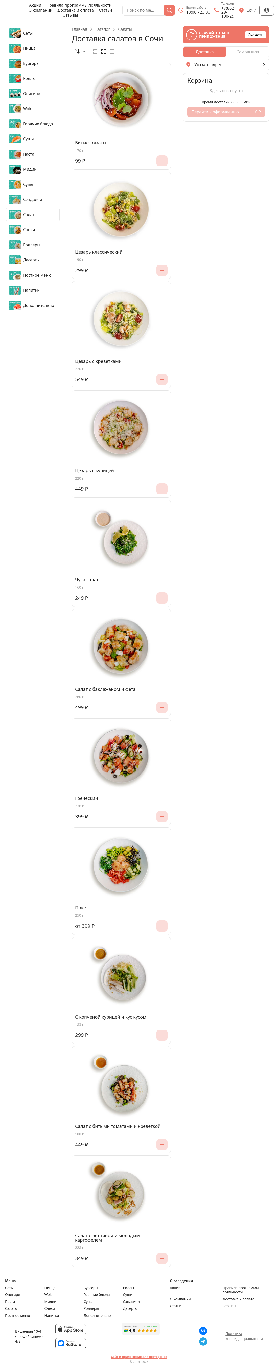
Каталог (102, 29)
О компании (41, 10)
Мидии (50, 1301)
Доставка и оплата (76, 10)
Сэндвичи (131, 1301)
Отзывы (70, 15)
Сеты (9, 1288)
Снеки (49, 1308)
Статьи (105, 10)
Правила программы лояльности (78, 5)
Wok (48, 1294)
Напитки (51, 1315)
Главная (79, 29)
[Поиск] (169, 10)
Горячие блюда (97, 1294)
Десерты (130, 1308)
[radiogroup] (103, 51)
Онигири (12, 1294)
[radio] (95, 51)
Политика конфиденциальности (244, 1336)
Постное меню (17, 1315)
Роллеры (91, 1308)
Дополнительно (97, 1315)
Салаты (11, 1308)
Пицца (50, 1288)
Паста (10, 1301)
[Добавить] (162, 160)
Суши (127, 1294)
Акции (35, 5)
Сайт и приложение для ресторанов (139, 1357)
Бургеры (91, 1288)
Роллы (128, 1288)
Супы (88, 1301)
